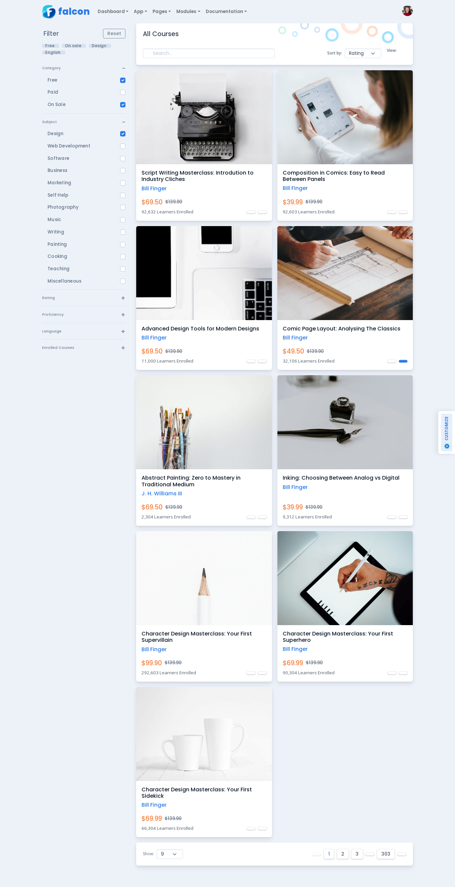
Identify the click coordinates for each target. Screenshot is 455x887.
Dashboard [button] (111, 11)
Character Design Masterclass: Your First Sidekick (197, 793)
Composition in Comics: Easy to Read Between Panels (334, 176)
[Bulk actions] (363, 53)
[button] (406, 12)
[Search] (209, 53)
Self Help (58, 195)
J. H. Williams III (162, 493)
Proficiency (53, 314)
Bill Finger (154, 188)
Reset (114, 33)
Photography (63, 207)
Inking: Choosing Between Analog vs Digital (341, 478)
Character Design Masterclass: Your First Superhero (338, 637)
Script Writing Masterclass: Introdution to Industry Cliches (198, 176)
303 (385, 854)
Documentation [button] (224, 11)
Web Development (69, 146)
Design (56, 133)
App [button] (138, 11)
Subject (49, 121)
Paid (53, 92)
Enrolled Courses (58, 347)
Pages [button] (160, 11)
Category (51, 68)
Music (54, 219)
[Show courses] (170, 854)
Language (52, 331)
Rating (48, 297)
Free (52, 80)
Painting (57, 244)
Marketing (59, 183)
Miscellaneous (64, 281)
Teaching (59, 269)
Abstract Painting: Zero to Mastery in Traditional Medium (191, 481)
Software (58, 158)
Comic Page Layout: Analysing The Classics (341, 328)
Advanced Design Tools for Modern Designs (200, 328)
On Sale (57, 104)
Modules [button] (186, 11)
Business (57, 170)
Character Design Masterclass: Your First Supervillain (197, 637)
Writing (56, 232)
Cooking (57, 256)
